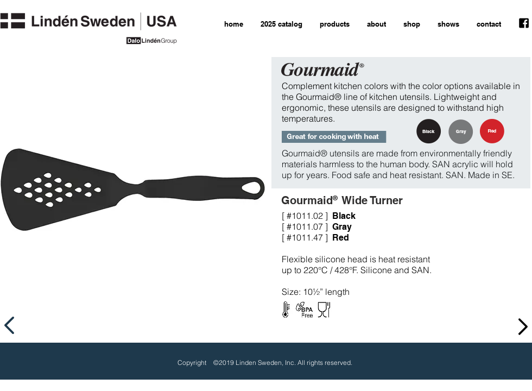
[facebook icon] (523, 23)
